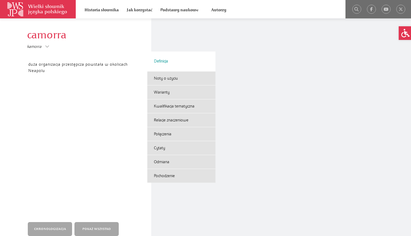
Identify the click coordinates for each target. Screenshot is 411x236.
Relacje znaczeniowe (171, 87)
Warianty (162, 59)
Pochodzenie (164, 142)
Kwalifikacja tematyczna (174, 73)
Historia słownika (101, 10)
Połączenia (162, 101)
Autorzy (218, 10)
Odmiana (161, 128)
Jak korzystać (139, 10)
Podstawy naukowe (179, 10)
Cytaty (159, 114)
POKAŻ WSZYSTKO (98, 99)
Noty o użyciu (166, 45)
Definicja (161, 28)
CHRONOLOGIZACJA (51, 99)
